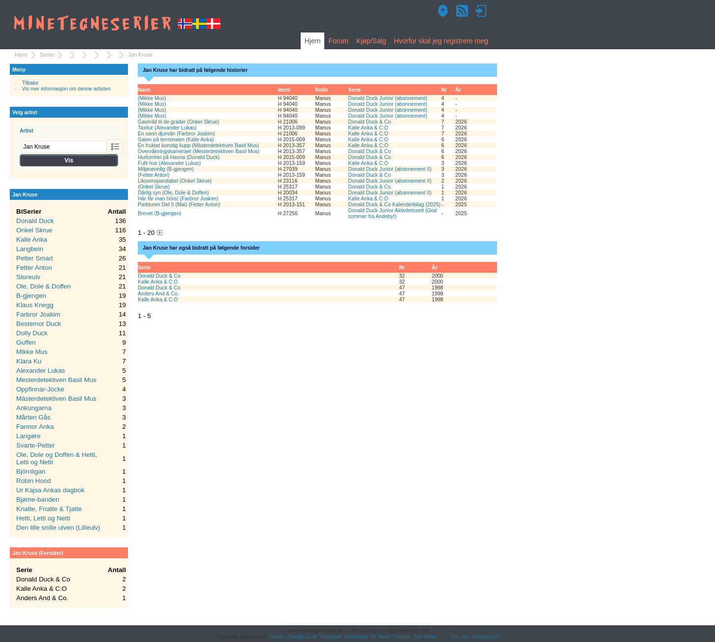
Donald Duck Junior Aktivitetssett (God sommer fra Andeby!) (392, 213)
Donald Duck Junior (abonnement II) (390, 169)
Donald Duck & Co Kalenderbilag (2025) (394, 204)
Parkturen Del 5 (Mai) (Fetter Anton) (179, 204)
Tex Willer (425, 637)
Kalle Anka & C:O (368, 127)
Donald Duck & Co (369, 122)
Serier (47, 55)
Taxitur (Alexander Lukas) (167, 127)
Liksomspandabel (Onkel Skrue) (175, 181)
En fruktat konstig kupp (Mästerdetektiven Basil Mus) (198, 145)
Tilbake (30, 83)
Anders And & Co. (158, 293)
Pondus (402, 637)
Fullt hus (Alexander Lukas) (169, 163)
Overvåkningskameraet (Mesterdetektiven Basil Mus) (198, 151)
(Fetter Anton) (153, 175)
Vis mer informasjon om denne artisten (66, 89)
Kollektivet (357, 637)
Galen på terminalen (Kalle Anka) (176, 139)
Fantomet (331, 637)
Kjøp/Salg (371, 41)
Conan (276, 637)
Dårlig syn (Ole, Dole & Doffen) (173, 192)
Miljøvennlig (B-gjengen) (166, 169)
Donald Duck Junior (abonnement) (388, 98)
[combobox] (63, 147)
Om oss (459, 637)
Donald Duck (302, 637)
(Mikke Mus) (152, 98)
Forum (338, 41)
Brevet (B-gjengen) (160, 213)
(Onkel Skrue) (154, 187)
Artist (26, 130)
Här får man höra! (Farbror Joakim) (178, 198)
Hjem (313, 41)
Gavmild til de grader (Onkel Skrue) (178, 122)
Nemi (384, 637)
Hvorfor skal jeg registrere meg (441, 41)
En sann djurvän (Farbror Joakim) (176, 133)
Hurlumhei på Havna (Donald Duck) (178, 157)
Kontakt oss (484, 637)
